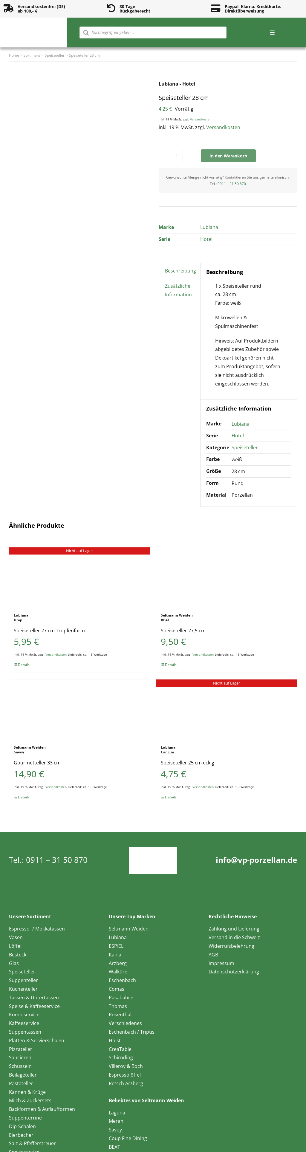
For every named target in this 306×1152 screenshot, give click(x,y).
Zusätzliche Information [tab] (178, 290)
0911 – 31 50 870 (232, 183)
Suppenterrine (25, 1117)
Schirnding (121, 1057)
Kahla (115, 954)
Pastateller (21, 1083)
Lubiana (209, 227)
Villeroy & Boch (126, 1066)
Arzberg (118, 963)
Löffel (15, 946)
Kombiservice (24, 1014)
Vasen (16, 937)
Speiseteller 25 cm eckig (187, 762)
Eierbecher (21, 1135)
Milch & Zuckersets (30, 1100)
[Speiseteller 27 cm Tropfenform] (79, 577)
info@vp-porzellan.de (256, 859)
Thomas (118, 1006)
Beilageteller (23, 1075)
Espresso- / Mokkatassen (37, 928)
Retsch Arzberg (126, 1083)
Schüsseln (20, 1066)
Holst (115, 1040)
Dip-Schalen (22, 1126)
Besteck (17, 954)
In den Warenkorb (228, 156)
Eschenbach (122, 980)
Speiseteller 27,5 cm (183, 630)
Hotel (206, 239)
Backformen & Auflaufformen (42, 1109)
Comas (116, 989)
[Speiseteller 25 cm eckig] (226, 709)
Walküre (118, 971)
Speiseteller (245, 447)
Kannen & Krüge (27, 1092)
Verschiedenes (125, 1023)
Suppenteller (23, 980)
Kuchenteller (23, 989)
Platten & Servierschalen (36, 1040)
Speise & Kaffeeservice (34, 1006)
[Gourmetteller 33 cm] (79, 709)
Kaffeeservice (24, 1023)
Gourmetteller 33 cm (37, 762)
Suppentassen (25, 1032)
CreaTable (120, 1049)
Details (24, 664)
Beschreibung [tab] (180, 270)
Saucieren (20, 1057)
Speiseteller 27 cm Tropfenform (49, 630)
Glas (14, 963)
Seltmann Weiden (129, 928)
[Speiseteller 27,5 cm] (226, 577)
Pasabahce (121, 997)
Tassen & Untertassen (34, 997)
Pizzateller (20, 1049)
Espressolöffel (125, 1075)
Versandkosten (200, 119)
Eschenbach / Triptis (131, 1032)
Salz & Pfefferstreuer (32, 1143)
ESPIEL (116, 946)
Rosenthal (120, 1014)
